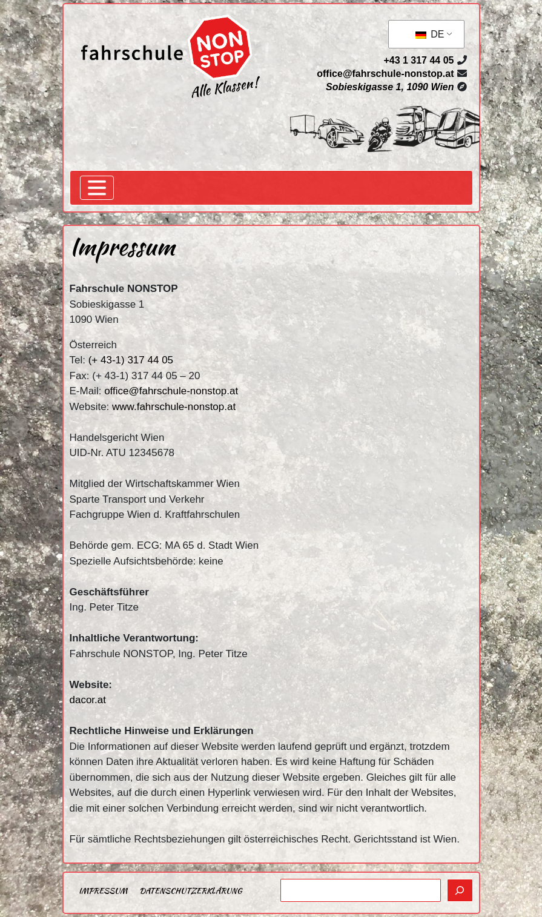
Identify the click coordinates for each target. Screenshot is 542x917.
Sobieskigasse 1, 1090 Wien (390, 87)
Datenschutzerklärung (190, 890)
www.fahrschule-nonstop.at (174, 406)
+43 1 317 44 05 (418, 60)
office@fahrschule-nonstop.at (385, 73)
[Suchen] (459, 890)
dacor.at (88, 700)
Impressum (103, 890)
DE (430, 34)
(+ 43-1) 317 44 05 (130, 360)
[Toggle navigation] (97, 188)
